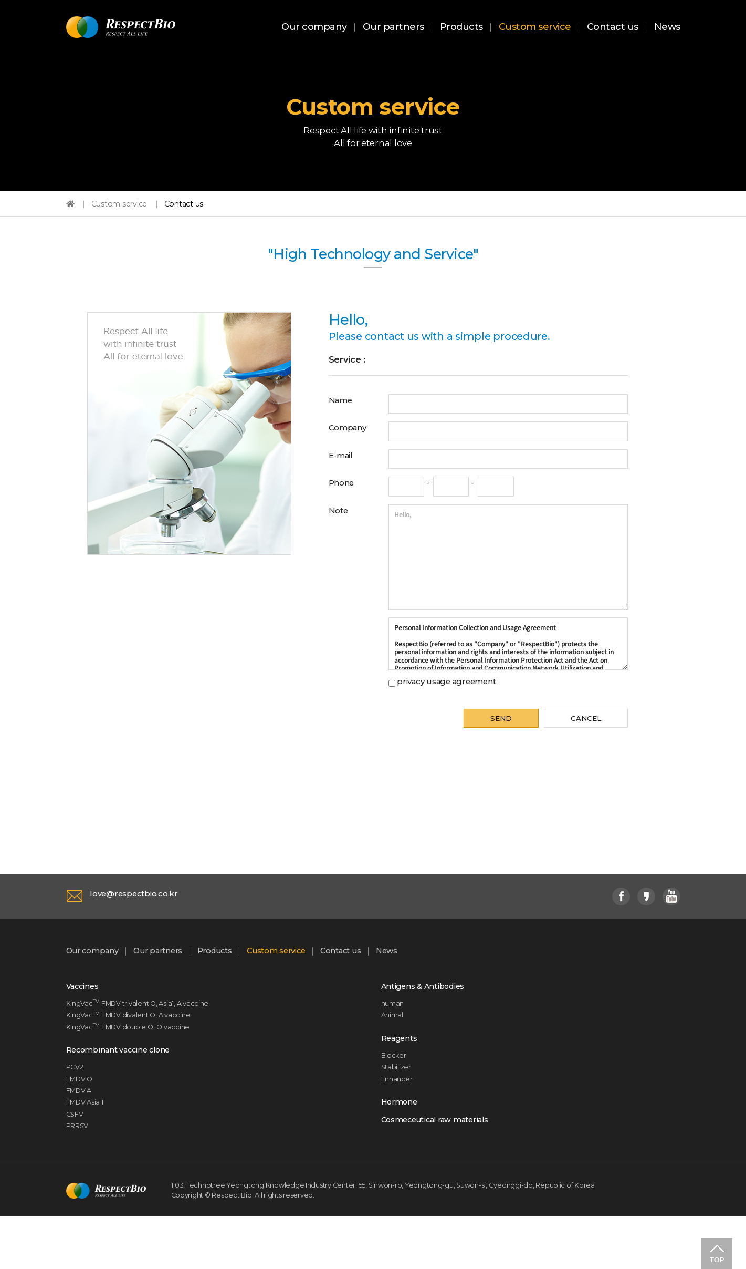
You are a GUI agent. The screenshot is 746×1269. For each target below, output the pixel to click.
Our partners (393, 28)
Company (351, 448)
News (667, 28)
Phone (344, 506)
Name (342, 420)
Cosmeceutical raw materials (444, 1167)
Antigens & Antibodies (429, 1018)
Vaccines (85, 1018)
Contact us (612, 28)
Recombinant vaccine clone (126, 1089)
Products (461, 28)
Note (340, 534)
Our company (314, 28)
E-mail (343, 477)
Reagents (402, 1075)
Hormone (401, 1146)
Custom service (535, 28)
